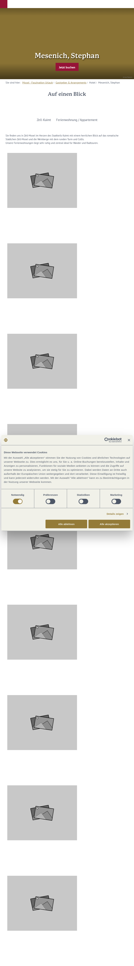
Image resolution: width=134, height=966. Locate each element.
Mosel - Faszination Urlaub (37, 82)
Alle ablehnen (66, 523)
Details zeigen (115, 513)
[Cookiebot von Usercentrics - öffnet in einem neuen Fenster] (107, 440)
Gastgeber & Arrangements (71, 82)
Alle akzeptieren (109, 523)
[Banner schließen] (129, 440)
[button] (3, 4)
